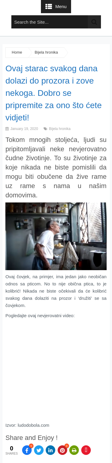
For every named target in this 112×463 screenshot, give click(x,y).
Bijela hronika (46, 52)
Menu (61, 6)
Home (17, 52)
